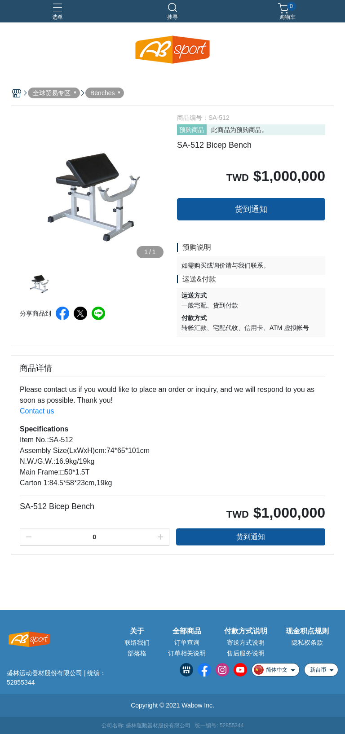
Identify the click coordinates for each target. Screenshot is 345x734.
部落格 (137, 653)
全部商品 (186, 631)
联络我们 (137, 642)
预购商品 (191, 129)
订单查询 (186, 642)
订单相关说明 (187, 653)
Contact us (37, 411)
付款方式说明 (245, 631)
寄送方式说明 (246, 642)
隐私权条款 (307, 642)
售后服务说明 (246, 653)
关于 (137, 631)
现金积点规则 (307, 631)
